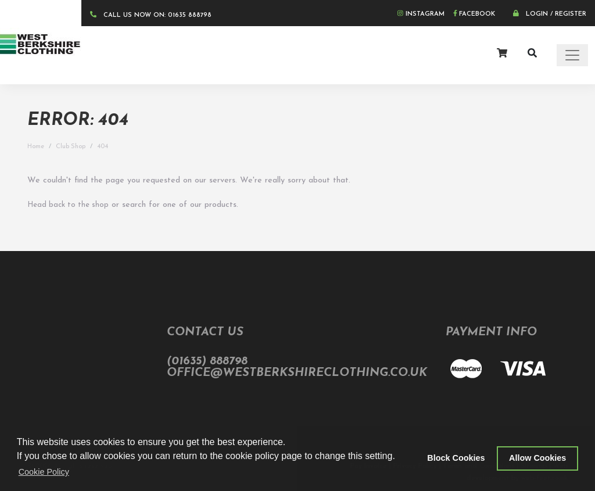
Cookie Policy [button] (44, 471)
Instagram (421, 14)
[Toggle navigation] (572, 55)
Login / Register (549, 14)
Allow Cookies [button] (537, 458)
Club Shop (70, 147)
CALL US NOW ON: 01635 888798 (151, 15)
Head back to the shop (68, 205)
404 (102, 147)
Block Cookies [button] (456, 458)
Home (35, 147)
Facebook (474, 14)
